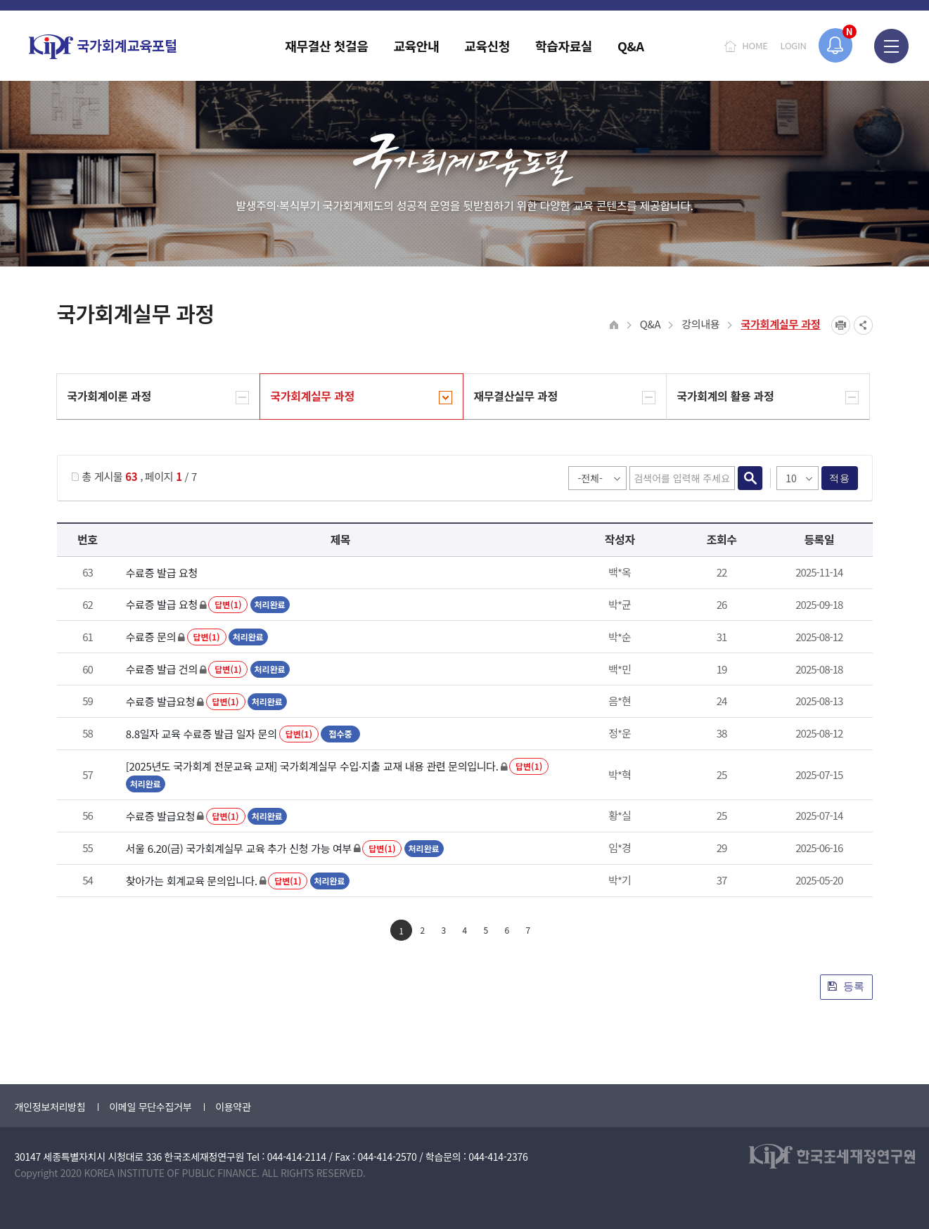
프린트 (840, 325)
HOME (754, 45)
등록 (846, 986)
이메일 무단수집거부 (150, 1107)
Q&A (650, 323)
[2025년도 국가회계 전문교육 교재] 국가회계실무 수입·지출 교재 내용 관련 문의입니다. (312, 766)
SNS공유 (863, 325)
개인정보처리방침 (50, 1107)
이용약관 (232, 1107)
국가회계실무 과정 (780, 323)
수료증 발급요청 (160, 701)
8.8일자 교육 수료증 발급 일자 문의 (201, 733)
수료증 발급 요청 (162, 572)
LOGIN (794, 45)
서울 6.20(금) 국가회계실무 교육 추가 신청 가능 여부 (239, 848)
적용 (839, 478)
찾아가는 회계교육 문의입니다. (191, 880)
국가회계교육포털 (103, 46)
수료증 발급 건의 (162, 669)
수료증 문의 (151, 636)
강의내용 (700, 323)
